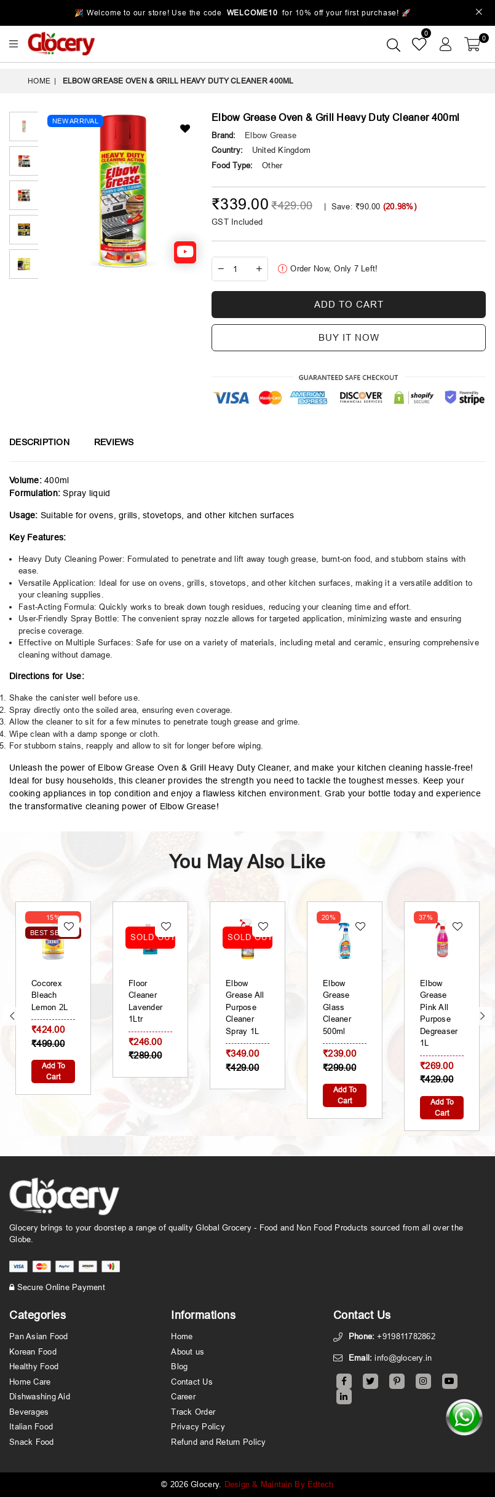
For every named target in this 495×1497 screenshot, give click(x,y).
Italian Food (31, 1426)
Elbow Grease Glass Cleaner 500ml (337, 1007)
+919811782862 (406, 1336)
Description (39, 442)
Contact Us (192, 1381)
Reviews (114, 442)
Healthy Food (33, 1366)
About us (187, 1351)
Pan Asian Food (38, 1336)
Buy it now (349, 337)
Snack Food (31, 1442)
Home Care (29, 1381)
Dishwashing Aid (39, 1396)
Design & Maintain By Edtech (279, 1484)
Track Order (193, 1412)
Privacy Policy (198, 1426)
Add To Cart (53, 1071)
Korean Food (33, 1351)
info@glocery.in (403, 1358)
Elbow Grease (270, 135)
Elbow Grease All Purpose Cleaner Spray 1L (245, 1007)
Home (39, 80)
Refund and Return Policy (218, 1442)
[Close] (479, 13)
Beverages (29, 1412)
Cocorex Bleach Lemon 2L (49, 995)
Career (183, 1396)
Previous (12, 1016)
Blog (179, 1366)
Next (482, 1016)
